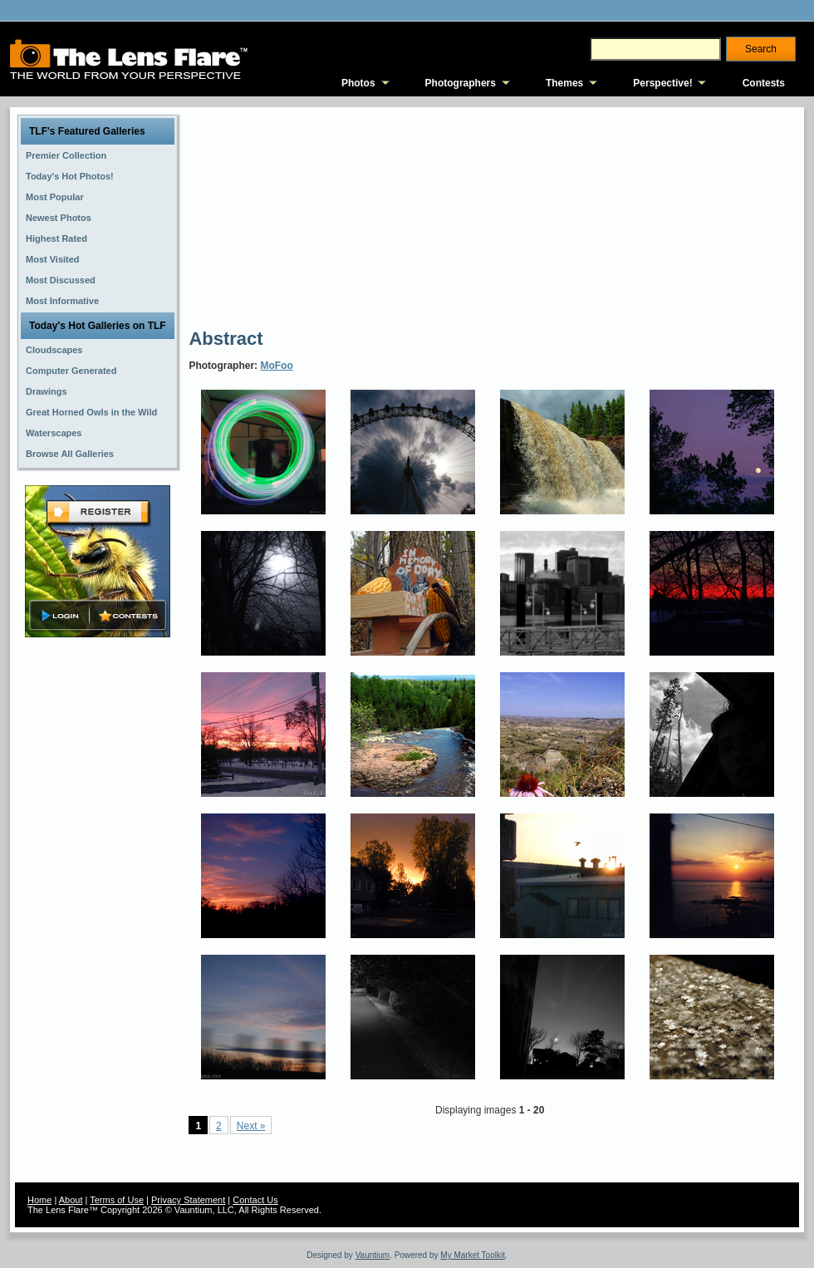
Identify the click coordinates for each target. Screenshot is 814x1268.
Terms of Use (117, 1200)
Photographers (460, 83)
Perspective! (662, 83)
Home (39, 1200)
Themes (564, 83)
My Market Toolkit (472, 1255)
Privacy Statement (188, 1200)
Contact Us (255, 1200)
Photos (358, 83)
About (71, 1200)
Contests (764, 83)
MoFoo (276, 365)
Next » (251, 1126)
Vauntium (373, 1255)
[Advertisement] (316, 216)
